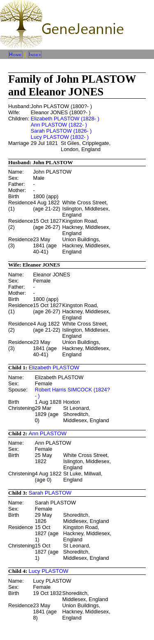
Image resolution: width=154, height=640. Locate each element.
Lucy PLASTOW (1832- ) (60, 137)
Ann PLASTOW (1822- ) (59, 125)
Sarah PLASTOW (50, 493)
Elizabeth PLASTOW (54, 367)
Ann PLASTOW (48, 433)
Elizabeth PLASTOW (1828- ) (65, 118)
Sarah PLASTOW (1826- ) (61, 131)
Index (35, 54)
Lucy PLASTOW (49, 571)
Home (15, 54)
